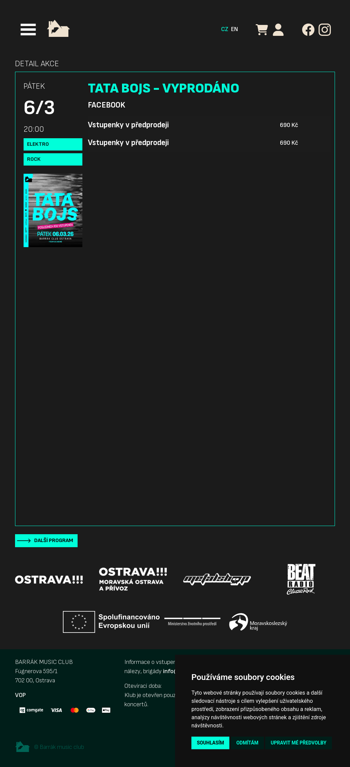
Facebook (106, 105)
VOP (20, 695)
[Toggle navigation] (28, 29)
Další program (53, 540)
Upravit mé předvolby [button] (298, 742)
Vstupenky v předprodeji (128, 125)
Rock (34, 159)
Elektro (38, 144)
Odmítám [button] (247, 742)
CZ (224, 29)
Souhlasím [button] (210, 742)
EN (234, 29)
